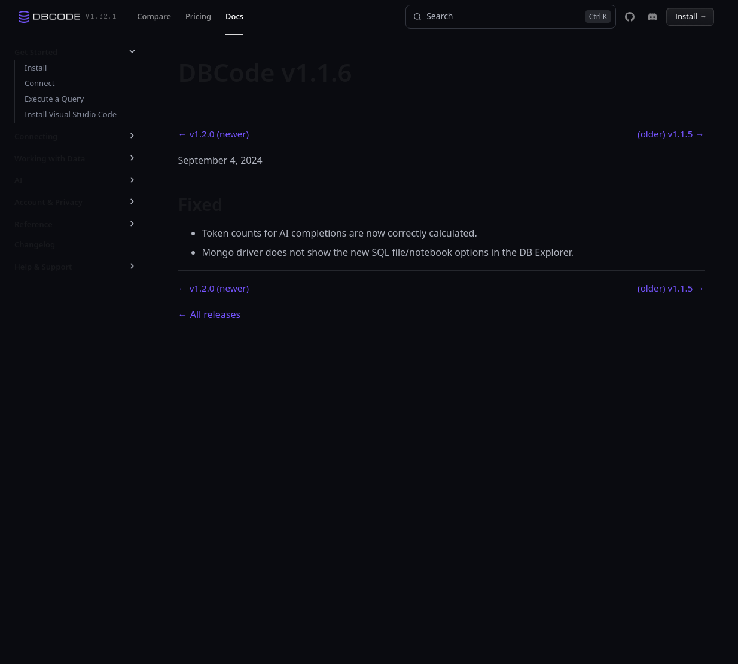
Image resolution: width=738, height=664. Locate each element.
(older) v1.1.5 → (671, 134)
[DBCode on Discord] (652, 17)
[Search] (510, 17)
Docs (234, 16)
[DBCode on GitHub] (630, 17)
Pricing (198, 16)
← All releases (209, 314)
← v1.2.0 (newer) (213, 134)
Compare (154, 16)
